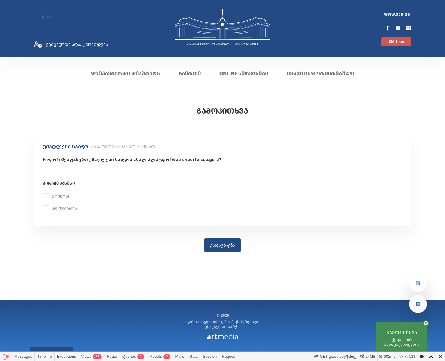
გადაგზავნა (222, 245)
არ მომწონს (64, 208)
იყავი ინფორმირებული (320, 73)
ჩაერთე (190, 73)
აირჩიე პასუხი (59, 183)
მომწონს (61, 196)
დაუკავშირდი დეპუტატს (125, 73)
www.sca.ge (397, 14)
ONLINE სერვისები (243, 73)
